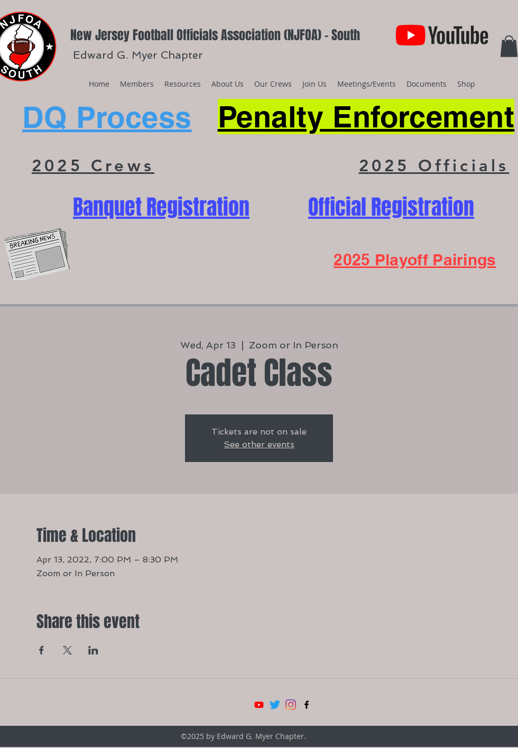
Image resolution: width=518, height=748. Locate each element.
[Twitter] (275, 704)
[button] (509, 46)
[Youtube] (259, 704)
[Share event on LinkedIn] (93, 650)
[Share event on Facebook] (41, 650)
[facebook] (306, 704)
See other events (259, 444)
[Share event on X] (67, 650)
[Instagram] (290, 704)
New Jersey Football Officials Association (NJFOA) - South (215, 35)
